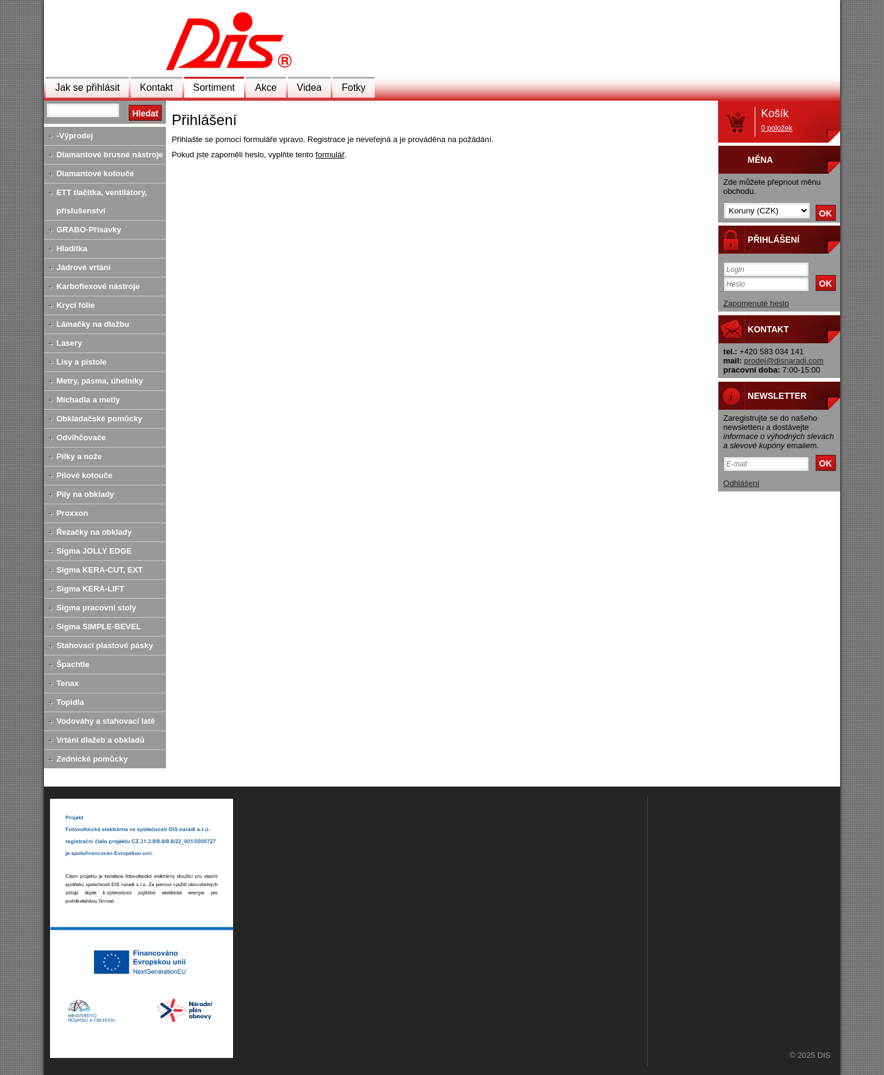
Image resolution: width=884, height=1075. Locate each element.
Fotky (353, 87)
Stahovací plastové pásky (104, 645)
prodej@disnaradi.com (784, 360)
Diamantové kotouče (95, 173)
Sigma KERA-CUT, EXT (99, 569)
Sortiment (214, 87)
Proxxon (72, 513)
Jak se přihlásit (87, 87)
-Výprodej (74, 135)
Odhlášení (742, 483)
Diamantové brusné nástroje (109, 154)
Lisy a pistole (81, 361)
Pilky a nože (78, 456)
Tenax (67, 683)
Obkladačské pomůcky (99, 418)
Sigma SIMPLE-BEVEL (98, 626)
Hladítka (71, 248)
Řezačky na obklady (94, 532)
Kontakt (156, 87)
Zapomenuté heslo (756, 303)
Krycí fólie (75, 305)
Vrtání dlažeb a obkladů (100, 740)
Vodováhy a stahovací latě (105, 721)
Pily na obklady (85, 494)
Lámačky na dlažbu (92, 324)
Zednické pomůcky (92, 758)
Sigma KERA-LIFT (90, 588)
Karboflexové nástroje (98, 286)
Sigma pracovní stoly (96, 607)
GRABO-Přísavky (88, 229)
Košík (776, 119)
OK (825, 213)
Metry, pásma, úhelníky (99, 380)
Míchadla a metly (88, 399)
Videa (309, 87)
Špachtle (72, 664)
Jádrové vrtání (83, 267)
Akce (266, 87)
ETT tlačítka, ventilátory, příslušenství (101, 201)
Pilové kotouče (84, 475)
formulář (330, 154)
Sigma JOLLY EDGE (94, 550)
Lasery (69, 343)
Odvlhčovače (81, 437)
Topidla (70, 702)
